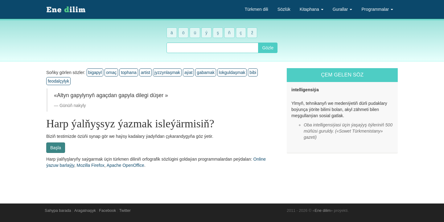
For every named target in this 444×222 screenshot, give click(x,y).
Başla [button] (55, 147)
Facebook (107, 210)
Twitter (125, 210)
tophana (129, 72)
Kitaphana (311, 9)
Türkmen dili (256, 9)
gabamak (206, 72)
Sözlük (284, 9)
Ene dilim (323, 210)
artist (145, 72)
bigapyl (95, 72)
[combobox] (212, 48)
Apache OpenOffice (125, 165)
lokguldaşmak (232, 72)
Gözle (267, 47)
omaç (111, 72)
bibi (252, 72)
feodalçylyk (58, 81)
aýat (188, 72)
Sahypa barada (58, 210)
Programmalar (377, 9)
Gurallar (342, 9)
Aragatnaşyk (85, 210)
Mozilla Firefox (91, 165)
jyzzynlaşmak (167, 72)
